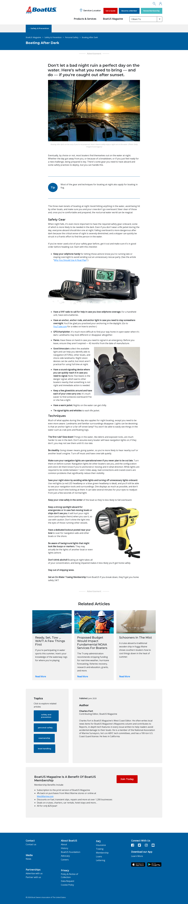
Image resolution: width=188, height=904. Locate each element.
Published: (83, 698)
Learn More (137, 856)
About (64, 844)
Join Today (127, 779)
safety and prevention (46, 716)
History (64, 848)
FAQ (98, 841)
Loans (99, 856)
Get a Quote (110, 11)
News (28, 858)
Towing (99, 848)
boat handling (44, 749)
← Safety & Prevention (38, 28)
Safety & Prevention (53, 37)
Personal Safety (71, 37)
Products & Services (85, 18)
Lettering (100, 860)
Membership (102, 852)
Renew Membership (151, 11)
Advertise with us (34, 873)
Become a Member (129, 11)
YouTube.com (60, 326)
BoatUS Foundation (70, 852)
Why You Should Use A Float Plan (70, 260)
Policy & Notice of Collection (69, 876)
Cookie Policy (67, 884)
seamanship (44, 738)
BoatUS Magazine (113, 18)
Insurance (101, 845)
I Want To (136, 19)
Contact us (31, 844)
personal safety (45, 728)
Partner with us (33, 877)
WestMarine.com (45, 796)
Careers (65, 859)
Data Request (67, 881)
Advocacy (65, 855)
